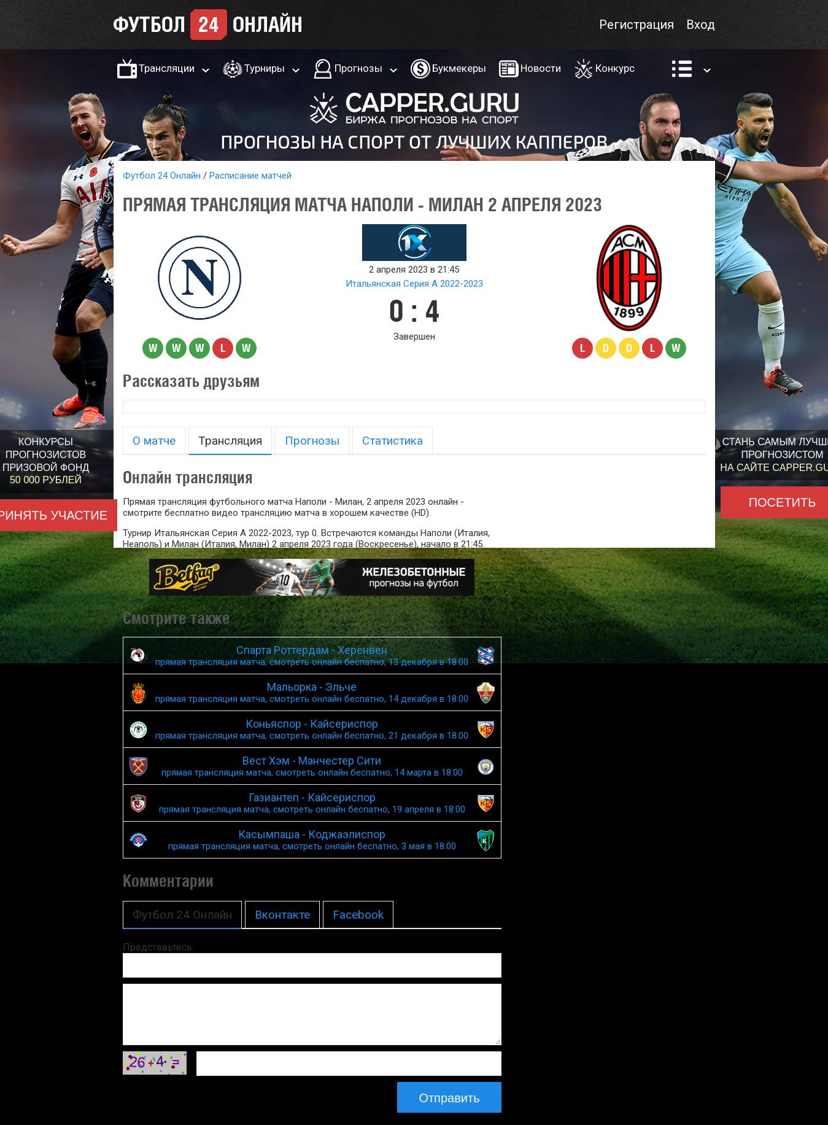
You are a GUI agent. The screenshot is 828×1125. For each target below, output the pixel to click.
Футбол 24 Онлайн (162, 175)
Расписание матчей (250, 175)
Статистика (392, 441)
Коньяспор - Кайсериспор (312, 729)
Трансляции (167, 68)
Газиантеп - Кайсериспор (312, 803)
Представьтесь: (158, 947)
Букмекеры (459, 68)
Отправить (449, 1098)
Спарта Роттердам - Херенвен (312, 656)
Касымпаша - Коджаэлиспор (312, 840)
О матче (154, 441)
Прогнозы (358, 68)
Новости (540, 68)
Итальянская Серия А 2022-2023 (414, 283)
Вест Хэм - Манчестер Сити (312, 766)
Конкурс (615, 68)
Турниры (264, 68)
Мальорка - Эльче (312, 692)
